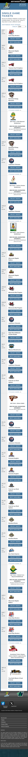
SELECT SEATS (15, 38)
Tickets (2, 720)
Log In (22, 4)
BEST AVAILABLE (15, 42)
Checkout (3, 722)
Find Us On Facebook (5, 707)
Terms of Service (5, 726)
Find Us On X (13, 706)
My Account (3, 717)
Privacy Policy (4, 724)
